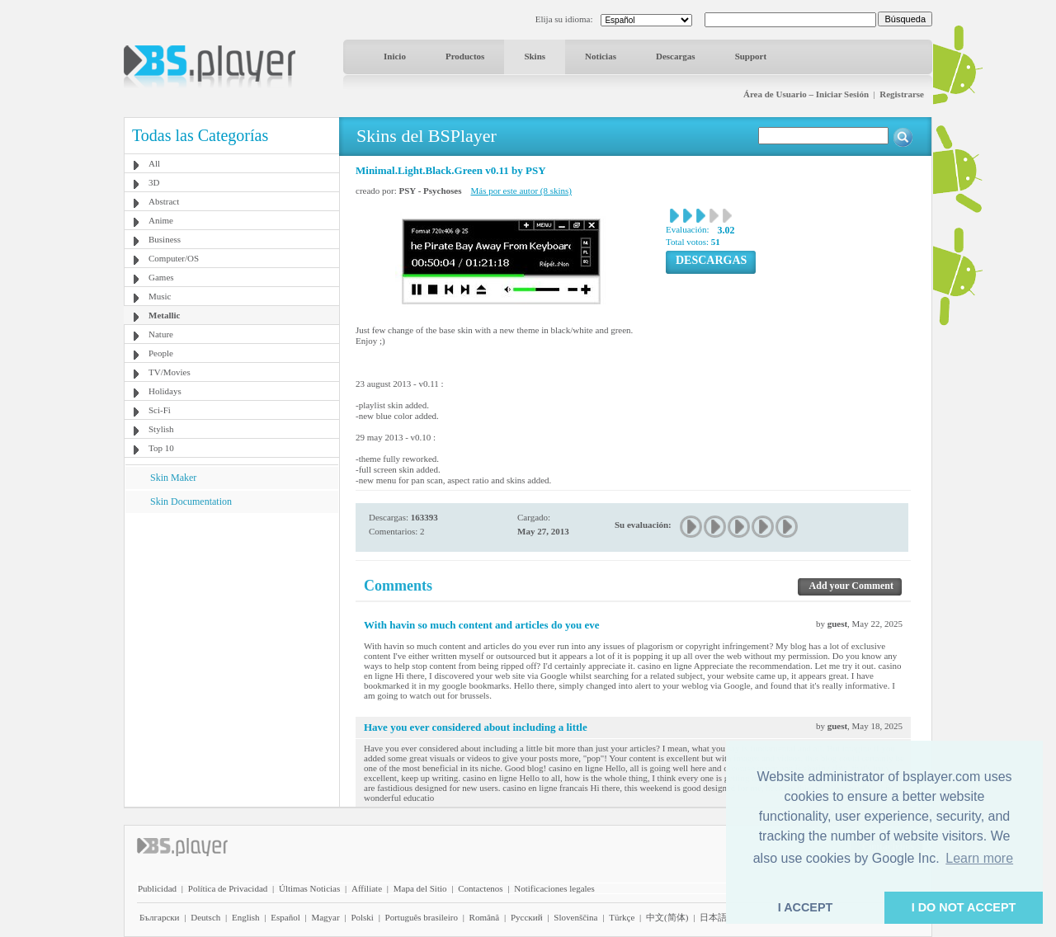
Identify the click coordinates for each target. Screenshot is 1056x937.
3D (153, 182)
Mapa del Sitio (420, 888)
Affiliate (366, 888)
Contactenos (480, 888)
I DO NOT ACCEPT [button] (964, 907)
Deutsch (205, 917)
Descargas (675, 56)
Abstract (163, 201)
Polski (362, 917)
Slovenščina (575, 917)
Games (161, 277)
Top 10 (161, 448)
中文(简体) (667, 917)
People (160, 353)
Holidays (165, 391)
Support (751, 56)
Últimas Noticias (309, 888)
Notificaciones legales (554, 888)
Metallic (164, 315)
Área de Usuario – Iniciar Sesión (806, 94)
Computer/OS (173, 258)
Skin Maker (173, 477)
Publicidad (157, 888)
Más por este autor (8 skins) (522, 190)
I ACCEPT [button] (805, 907)
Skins (534, 56)
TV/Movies (169, 372)
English (246, 917)
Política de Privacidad (228, 888)
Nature (160, 334)
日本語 (713, 917)
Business (164, 239)
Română (484, 917)
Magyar (325, 917)
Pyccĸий (527, 917)
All (154, 163)
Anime (160, 220)
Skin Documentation (191, 501)
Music (160, 296)
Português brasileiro (421, 917)
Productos (465, 56)
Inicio (395, 56)
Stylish (161, 429)
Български (159, 917)
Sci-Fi (159, 410)
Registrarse (901, 94)
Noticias (600, 56)
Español (285, 917)
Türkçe (621, 917)
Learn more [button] (979, 858)
